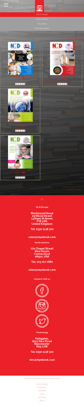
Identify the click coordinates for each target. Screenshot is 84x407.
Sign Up (42, 400)
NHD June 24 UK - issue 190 (20, 123)
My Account (42, 397)
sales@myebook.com (42, 237)
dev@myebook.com (42, 359)
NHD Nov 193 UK (62, 76)
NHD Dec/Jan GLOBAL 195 (20, 76)
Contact (42, 394)
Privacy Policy (42, 387)
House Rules (42, 390)
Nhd (24, 79)
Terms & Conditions (42, 384)
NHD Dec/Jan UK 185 (20, 170)
